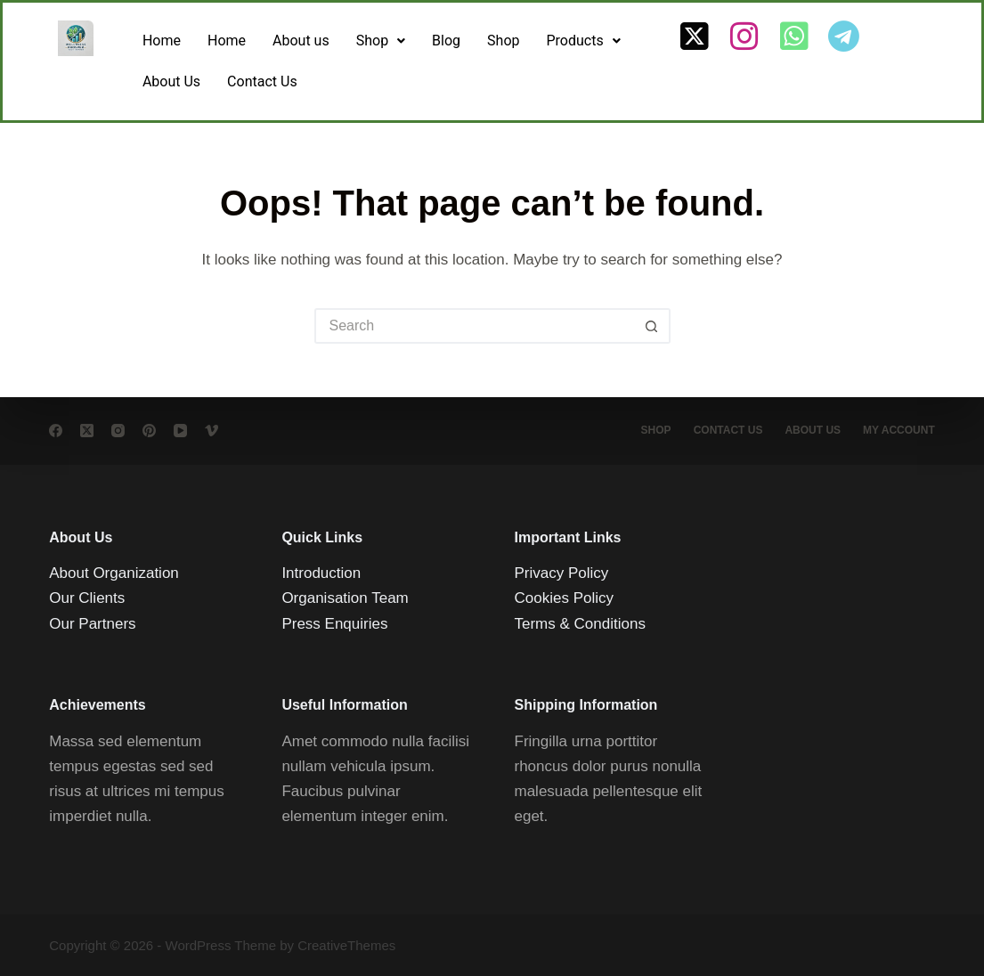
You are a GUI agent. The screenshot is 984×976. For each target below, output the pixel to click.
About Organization (114, 573)
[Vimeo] (211, 430)
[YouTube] (180, 430)
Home (161, 40)
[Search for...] (474, 326)
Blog (446, 40)
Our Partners (92, 622)
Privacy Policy (562, 573)
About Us (171, 81)
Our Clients (87, 598)
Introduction (321, 573)
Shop (380, 40)
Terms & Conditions (580, 622)
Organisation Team (344, 598)
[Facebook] (55, 430)
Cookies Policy (564, 598)
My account (899, 430)
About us (300, 40)
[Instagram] (118, 430)
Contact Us (262, 81)
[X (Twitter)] (87, 430)
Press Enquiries (334, 622)
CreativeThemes (346, 945)
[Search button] (653, 326)
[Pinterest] (149, 430)
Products (584, 40)
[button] (381, 40)
